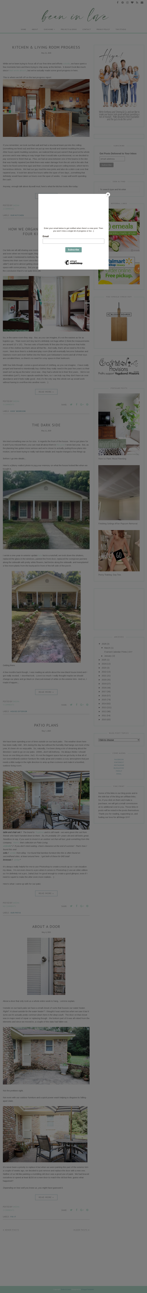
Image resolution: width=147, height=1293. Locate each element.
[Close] (108, 194)
